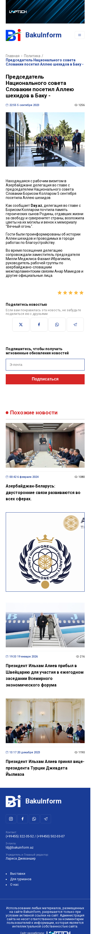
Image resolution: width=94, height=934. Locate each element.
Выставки (17, 874)
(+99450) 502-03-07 (51, 836)
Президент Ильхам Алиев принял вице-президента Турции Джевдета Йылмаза (45, 768)
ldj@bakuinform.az (20, 847)
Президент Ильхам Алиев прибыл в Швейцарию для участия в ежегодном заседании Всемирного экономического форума (45, 675)
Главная (13, 56)
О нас (14, 884)
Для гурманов (21, 879)
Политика (32, 56)
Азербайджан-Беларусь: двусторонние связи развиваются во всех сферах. (43, 492)
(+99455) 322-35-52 (20, 836)
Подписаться (45, 379)
